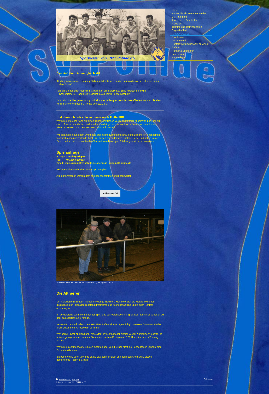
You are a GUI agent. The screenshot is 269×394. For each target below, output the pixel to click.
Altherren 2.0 (110, 193)
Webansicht (208, 379)
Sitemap (75, 379)
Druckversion (63, 379)
